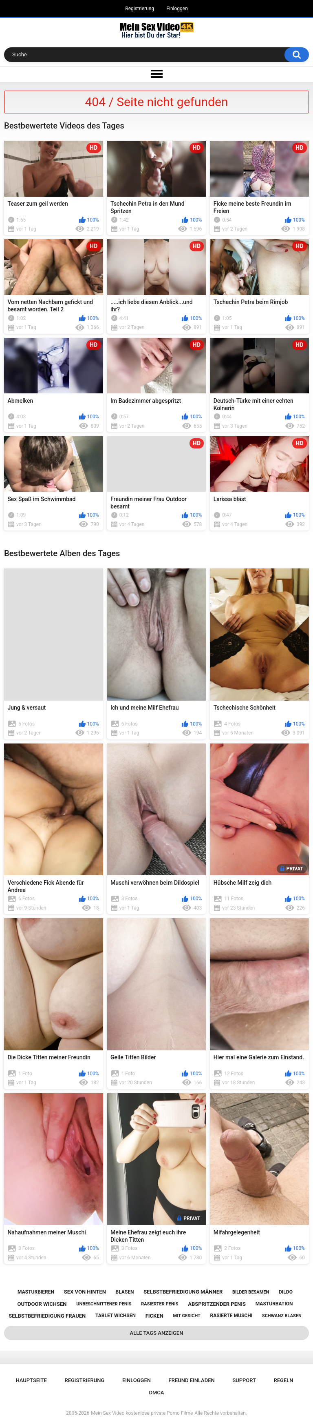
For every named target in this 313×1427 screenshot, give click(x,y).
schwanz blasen (282, 1315)
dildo (286, 1292)
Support (244, 1380)
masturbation (274, 1304)
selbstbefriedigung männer (183, 1292)
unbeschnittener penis (103, 1304)
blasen (125, 1292)
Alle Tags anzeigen (156, 1333)
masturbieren (36, 1292)
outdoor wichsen (42, 1304)
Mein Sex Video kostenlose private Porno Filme (142, 1413)
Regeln (283, 1380)
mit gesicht (187, 1315)
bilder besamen (250, 1292)
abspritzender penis (217, 1304)
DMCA (156, 1392)
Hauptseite (30, 1380)
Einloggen (177, 8)
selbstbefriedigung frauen (47, 1316)
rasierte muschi (231, 1315)
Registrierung (139, 8)
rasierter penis (159, 1304)
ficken (154, 1316)
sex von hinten (85, 1292)
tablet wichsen (115, 1315)
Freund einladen (192, 1380)
